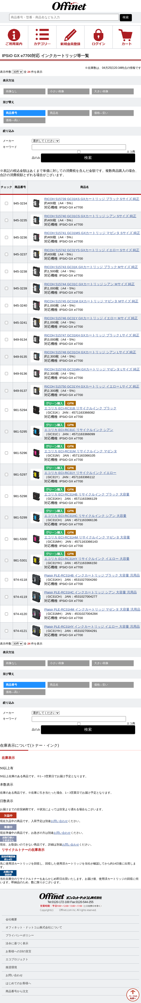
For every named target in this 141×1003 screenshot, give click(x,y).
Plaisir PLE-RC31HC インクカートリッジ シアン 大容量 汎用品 (90, 592)
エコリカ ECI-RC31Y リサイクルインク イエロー (80, 473)
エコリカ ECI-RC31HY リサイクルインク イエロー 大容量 (86, 559)
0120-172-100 (61, 902)
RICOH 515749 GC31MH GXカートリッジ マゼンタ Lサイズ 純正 (92, 369)
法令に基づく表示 (17, 943)
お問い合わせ (59, 821)
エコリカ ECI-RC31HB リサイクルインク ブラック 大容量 (86, 494)
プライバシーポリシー (20, 935)
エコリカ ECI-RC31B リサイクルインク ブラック (80, 408)
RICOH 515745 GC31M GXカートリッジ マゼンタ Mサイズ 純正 (91, 301)
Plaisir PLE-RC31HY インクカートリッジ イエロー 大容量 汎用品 (92, 626)
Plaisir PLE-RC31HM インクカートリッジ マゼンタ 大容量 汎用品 (92, 609)
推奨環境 (11, 967)
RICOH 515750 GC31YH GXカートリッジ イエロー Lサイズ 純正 (91, 386)
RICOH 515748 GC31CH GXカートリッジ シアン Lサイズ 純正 (90, 352)
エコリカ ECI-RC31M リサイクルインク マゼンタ (80, 451)
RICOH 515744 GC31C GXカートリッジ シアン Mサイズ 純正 (89, 284)
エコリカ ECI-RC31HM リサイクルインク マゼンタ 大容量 (87, 537)
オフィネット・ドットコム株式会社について (34, 927)
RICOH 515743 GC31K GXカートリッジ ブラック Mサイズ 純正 (91, 267)
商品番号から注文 (17, 991)
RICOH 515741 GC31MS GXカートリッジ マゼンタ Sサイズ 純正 (92, 233)
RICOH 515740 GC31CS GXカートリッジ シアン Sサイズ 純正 (90, 216)
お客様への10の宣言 (18, 951)
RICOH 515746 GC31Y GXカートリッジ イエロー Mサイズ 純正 (91, 318)
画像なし (11, 91)
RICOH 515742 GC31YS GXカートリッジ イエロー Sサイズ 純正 (91, 250)
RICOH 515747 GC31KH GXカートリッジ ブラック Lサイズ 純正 (91, 335)
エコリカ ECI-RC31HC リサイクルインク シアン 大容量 (85, 516)
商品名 (54, 112)
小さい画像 (57, 91)
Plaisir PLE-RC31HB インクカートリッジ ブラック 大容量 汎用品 (92, 575)
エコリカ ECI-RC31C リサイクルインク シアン (78, 430)
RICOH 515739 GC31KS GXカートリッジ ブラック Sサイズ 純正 (91, 199)
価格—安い (101, 112)
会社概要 (11, 919)
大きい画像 (101, 91)
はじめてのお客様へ (18, 983)
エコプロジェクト (17, 959)
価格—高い (13, 120)
